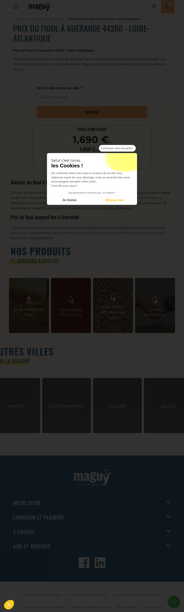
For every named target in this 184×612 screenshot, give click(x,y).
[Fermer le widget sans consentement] (117, 148)
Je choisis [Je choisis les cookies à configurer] (69, 200)
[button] (9, 605)
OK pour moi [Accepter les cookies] (115, 200)
